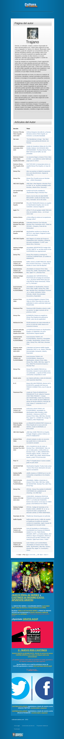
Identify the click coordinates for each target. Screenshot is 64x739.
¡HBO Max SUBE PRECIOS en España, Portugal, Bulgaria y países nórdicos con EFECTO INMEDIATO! (38, 433)
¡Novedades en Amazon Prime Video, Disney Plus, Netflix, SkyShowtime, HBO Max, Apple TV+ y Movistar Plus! (38, 270)
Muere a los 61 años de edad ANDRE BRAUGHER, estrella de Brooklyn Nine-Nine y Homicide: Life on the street (37, 197)
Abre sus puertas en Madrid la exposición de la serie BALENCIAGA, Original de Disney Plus (38, 173)
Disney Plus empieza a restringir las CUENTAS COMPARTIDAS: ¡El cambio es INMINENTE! (38, 256)
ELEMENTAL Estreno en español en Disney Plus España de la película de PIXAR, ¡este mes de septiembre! (37, 317)
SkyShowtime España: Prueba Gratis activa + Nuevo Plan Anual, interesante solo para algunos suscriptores (38, 467)
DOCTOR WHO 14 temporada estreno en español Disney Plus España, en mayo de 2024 (38, 166)
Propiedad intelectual (42, 725)
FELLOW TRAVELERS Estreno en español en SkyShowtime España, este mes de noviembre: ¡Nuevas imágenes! (38, 204)
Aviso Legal (17, 725)
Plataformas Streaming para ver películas (38, 516)
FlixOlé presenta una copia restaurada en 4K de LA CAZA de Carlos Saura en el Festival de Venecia (38, 324)
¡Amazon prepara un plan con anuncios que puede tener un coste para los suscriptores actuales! (37, 441)
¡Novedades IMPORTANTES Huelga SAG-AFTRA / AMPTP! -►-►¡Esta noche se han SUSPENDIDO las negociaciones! (38, 249)
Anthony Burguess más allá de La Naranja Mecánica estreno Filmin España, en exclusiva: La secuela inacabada (38, 133)
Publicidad (17, 729)
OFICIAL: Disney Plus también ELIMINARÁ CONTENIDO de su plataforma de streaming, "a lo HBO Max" (38, 491)
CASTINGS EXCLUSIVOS (19, 706)
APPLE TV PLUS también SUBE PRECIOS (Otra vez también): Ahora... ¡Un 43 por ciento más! (38, 212)
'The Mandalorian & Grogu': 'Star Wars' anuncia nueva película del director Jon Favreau (37, 141)
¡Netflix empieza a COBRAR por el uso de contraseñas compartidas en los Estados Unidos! (38, 475)
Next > (41, 554)
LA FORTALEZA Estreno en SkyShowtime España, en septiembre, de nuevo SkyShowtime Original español (38, 331)
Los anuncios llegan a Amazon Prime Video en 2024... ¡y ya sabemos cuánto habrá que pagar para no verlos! (38, 158)
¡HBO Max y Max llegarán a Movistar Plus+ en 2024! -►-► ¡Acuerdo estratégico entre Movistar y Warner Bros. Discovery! (38, 185)
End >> (46, 554)
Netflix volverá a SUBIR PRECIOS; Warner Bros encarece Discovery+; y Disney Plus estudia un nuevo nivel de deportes (38, 263)
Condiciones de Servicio (28, 725)
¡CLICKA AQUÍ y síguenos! (39, 708)
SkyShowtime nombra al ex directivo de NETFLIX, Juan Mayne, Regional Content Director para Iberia (38, 233)
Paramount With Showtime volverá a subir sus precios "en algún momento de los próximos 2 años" (38, 310)
